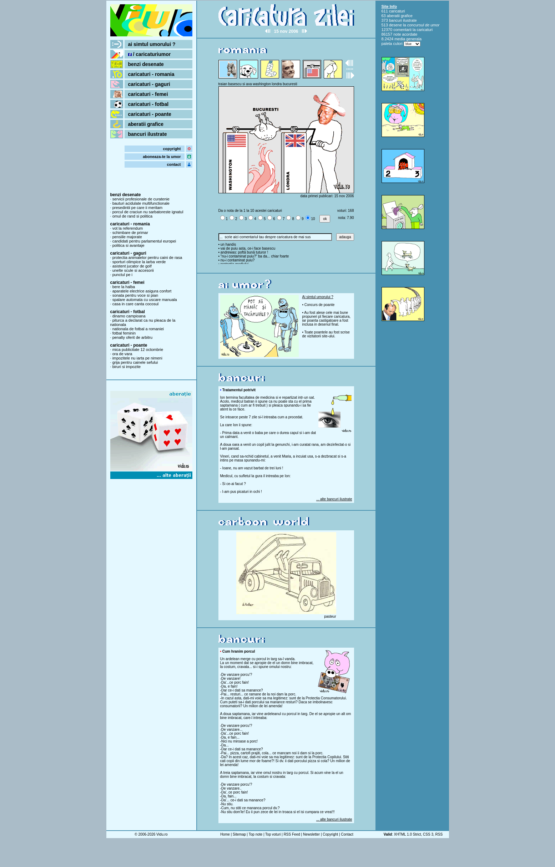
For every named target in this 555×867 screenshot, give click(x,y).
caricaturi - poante (149, 114)
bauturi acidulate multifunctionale (141, 203)
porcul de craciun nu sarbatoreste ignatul (147, 212)
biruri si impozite (126, 366)
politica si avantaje (128, 245)
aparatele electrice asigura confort (142, 291)
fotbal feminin (124, 333)
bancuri (395, 20)
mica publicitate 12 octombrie (137, 349)
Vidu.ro (162, 834)
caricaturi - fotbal (148, 104)
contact (174, 164)
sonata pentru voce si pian (135, 295)
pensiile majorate (127, 237)
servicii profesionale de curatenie (141, 199)
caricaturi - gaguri (149, 84)
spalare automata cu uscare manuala (144, 299)
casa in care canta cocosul (135, 304)
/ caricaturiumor (149, 54)
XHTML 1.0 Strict (407, 834)
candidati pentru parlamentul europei (144, 241)
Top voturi (273, 834)
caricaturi (397, 11)
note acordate (405, 34)
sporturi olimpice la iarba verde (139, 262)
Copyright (330, 834)
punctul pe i (122, 274)
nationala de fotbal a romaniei (138, 329)
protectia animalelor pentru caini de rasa (147, 257)
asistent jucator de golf (132, 266)
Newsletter (311, 834)
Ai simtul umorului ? (317, 297)
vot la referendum (127, 228)
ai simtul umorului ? (152, 44)
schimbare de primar (130, 232)
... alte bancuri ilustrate (334, 499)
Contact (347, 834)
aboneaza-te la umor (162, 156)
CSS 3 (428, 834)
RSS (439, 834)
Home (225, 834)
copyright (172, 149)
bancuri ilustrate (147, 134)
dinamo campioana (129, 316)
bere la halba (123, 287)
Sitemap (239, 834)
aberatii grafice (146, 124)
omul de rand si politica (132, 216)
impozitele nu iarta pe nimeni (137, 358)
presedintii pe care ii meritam (137, 207)
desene (395, 25)
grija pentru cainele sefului (135, 362)
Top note (255, 834)
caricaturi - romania (151, 74)
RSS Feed (292, 834)
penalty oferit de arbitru (132, 337)
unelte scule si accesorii (133, 270)
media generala (408, 39)
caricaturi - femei (148, 94)
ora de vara (122, 354)
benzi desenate (146, 64)
